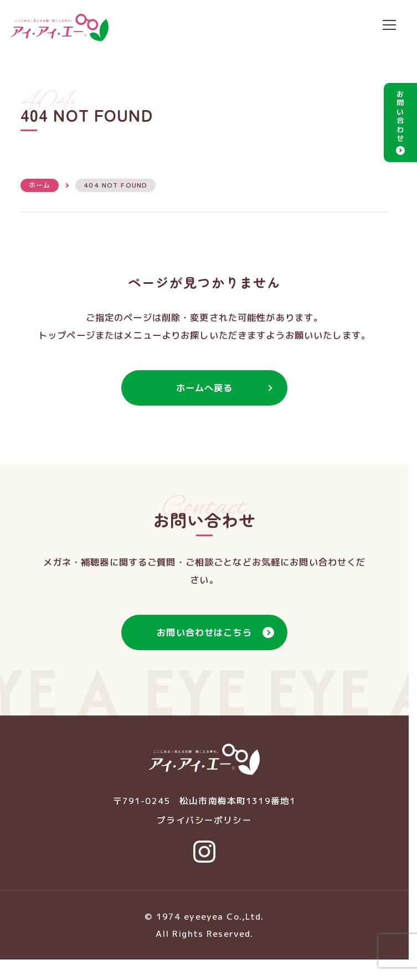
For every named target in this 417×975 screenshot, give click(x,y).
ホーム (39, 185)
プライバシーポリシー (204, 820)
